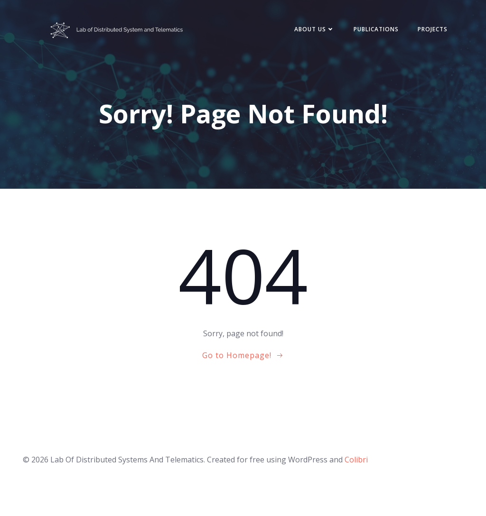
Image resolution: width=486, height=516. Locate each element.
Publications (376, 29)
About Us (314, 29)
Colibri (356, 459)
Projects (433, 29)
